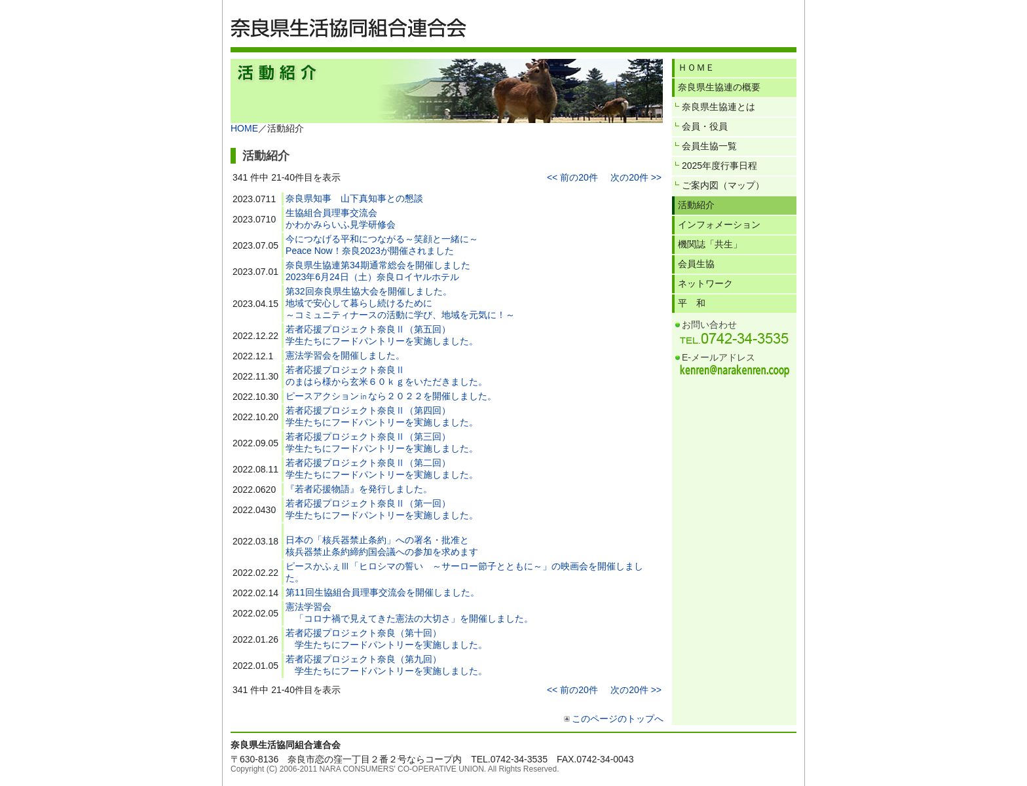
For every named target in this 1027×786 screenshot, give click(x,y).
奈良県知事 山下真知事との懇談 (354, 198)
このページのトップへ (617, 718)
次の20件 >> (636, 177)
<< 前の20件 (572, 177)
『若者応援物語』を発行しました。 (359, 489)
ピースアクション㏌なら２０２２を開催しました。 (391, 396)
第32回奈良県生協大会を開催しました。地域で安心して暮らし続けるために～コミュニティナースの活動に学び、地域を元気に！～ (400, 303)
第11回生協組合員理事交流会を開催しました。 (382, 592)
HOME (244, 128)
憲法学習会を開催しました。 (345, 355)
